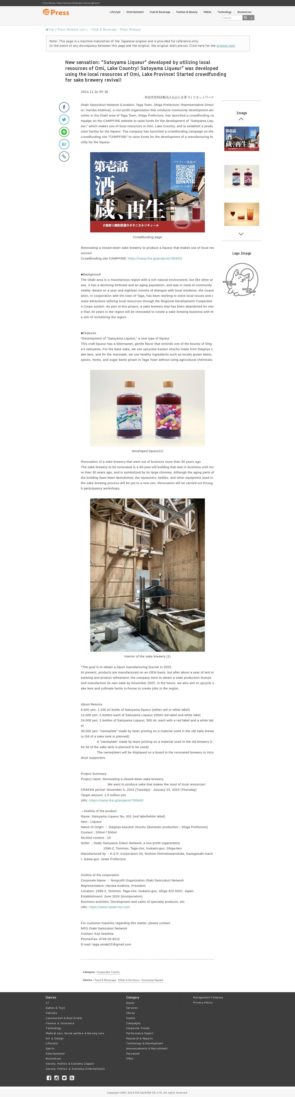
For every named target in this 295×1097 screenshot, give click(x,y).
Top (50, 29)
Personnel (133, 1053)
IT (47, 1003)
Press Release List (71, 29)
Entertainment (135, 12)
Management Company (208, 997)
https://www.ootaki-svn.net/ (110, 907)
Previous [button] (241, 120)
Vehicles (51, 1013)
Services (132, 1008)
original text (226, 45)
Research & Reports (139, 1038)
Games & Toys (55, 1008)
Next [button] (241, 233)
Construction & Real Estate (64, 1018)
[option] (241, 139)
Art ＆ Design (55, 1038)
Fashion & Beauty (186, 12)
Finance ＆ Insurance (60, 1023)
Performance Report (139, 1033)
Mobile (207, 12)
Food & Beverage (160, 12)
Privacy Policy (202, 1002)
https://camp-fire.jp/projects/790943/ (155, 258)
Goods (130, 1003)
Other (130, 1058)
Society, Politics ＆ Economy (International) (75, 1068)
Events (130, 1018)
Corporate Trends (108, 972)
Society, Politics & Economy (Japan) (70, 1063)
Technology (224, 12)
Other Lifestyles (129, 980)
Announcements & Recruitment (147, 1048)
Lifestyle (115, 12)
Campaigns (133, 1023)
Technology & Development (144, 1043)
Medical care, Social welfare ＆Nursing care (75, 1033)
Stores (130, 1013)
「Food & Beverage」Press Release (115, 29)
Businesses (244, 12)
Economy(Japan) (152, 980)
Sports (50, 1048)
